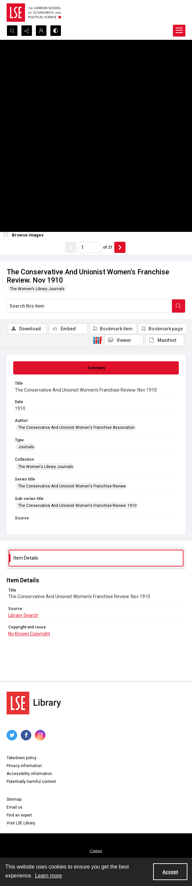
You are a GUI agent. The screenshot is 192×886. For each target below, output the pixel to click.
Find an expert (19, 815)
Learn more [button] (48, 875)
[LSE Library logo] (34, 703)
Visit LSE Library (21, 823)
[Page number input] (89, 247)
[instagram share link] (40, 735)
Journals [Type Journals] (26, 447)
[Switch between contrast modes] (55, 30)
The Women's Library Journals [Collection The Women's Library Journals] (45, 466)
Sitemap (14, 799)
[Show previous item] (70, 247)
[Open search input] (12, 30)
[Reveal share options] (26, 30)
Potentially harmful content (31, 781)
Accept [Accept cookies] (170, 871)
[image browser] (24, 235)
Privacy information (24, 765)
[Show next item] (119, 247)
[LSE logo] (34, 12)
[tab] (96, 368)
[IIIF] (97, 340)
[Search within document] (178, 306)
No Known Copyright (29, 633)
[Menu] (179, 31)
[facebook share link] (26, 735)
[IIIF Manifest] (164, 340)
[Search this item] (89, 306)
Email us (14, 807)
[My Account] (41, 30)
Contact (96, 850)
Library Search (23, 615)
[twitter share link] (12, 735)
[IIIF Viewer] (124, 340)
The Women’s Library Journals (37, 289)
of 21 (108, 247)
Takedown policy (22, 758)
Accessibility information (29, 773)
